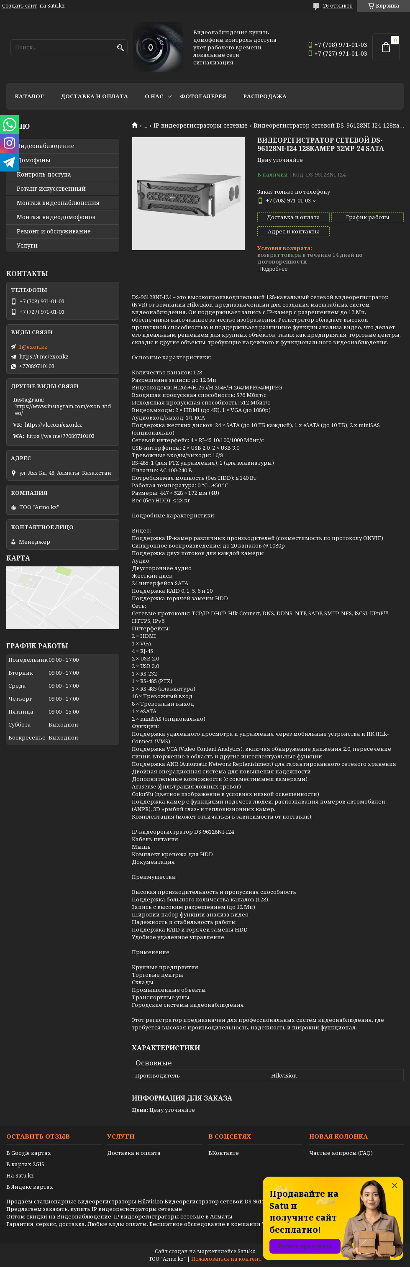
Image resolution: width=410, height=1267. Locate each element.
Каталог (29, 96)
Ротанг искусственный (51, 188)
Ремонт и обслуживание (54, 231)
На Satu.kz (20, 1175)
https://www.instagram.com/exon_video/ (63, 409)
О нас (154, 96)
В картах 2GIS (25, 1164)
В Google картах (28, 1153)
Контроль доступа (44, 174)
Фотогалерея (203, 96)
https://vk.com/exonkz (53, 424)
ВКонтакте (223, 1153)
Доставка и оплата (94, 96)
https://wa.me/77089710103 (60, 436)
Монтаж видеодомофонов (56, 217)
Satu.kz (246, 1251)
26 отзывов (338, 5)
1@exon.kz (33, 346)
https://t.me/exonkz (44, 356)
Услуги (27, 245)
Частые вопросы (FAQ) (341, 1153)
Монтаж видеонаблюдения (58, 203)
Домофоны (34, 160)
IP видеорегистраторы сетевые (201, 125)
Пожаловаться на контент (226, 1258)
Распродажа (265, 96)
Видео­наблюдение (45, 146)
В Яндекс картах (29, 1186)
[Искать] (120, 48)
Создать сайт (19, 6)
